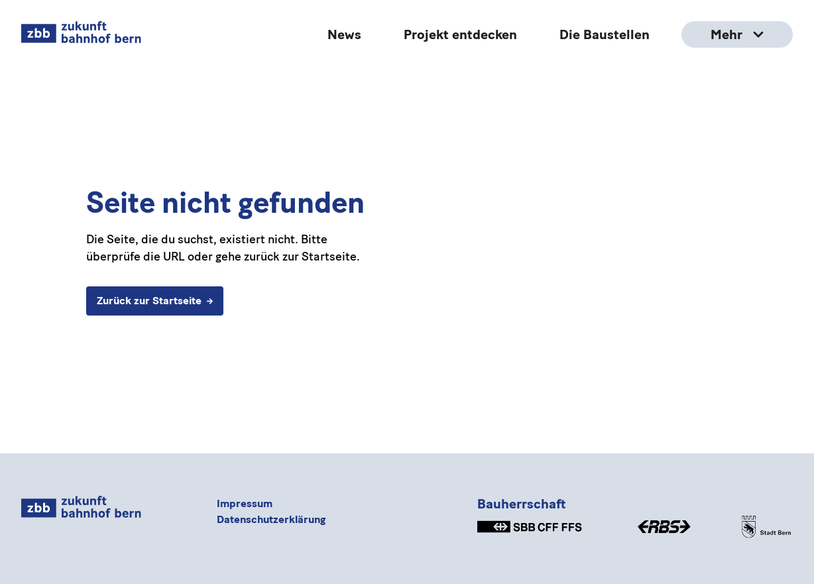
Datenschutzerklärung (271, 519)
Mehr (737, 34)
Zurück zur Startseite (155, 300)
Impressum (244, 503)
